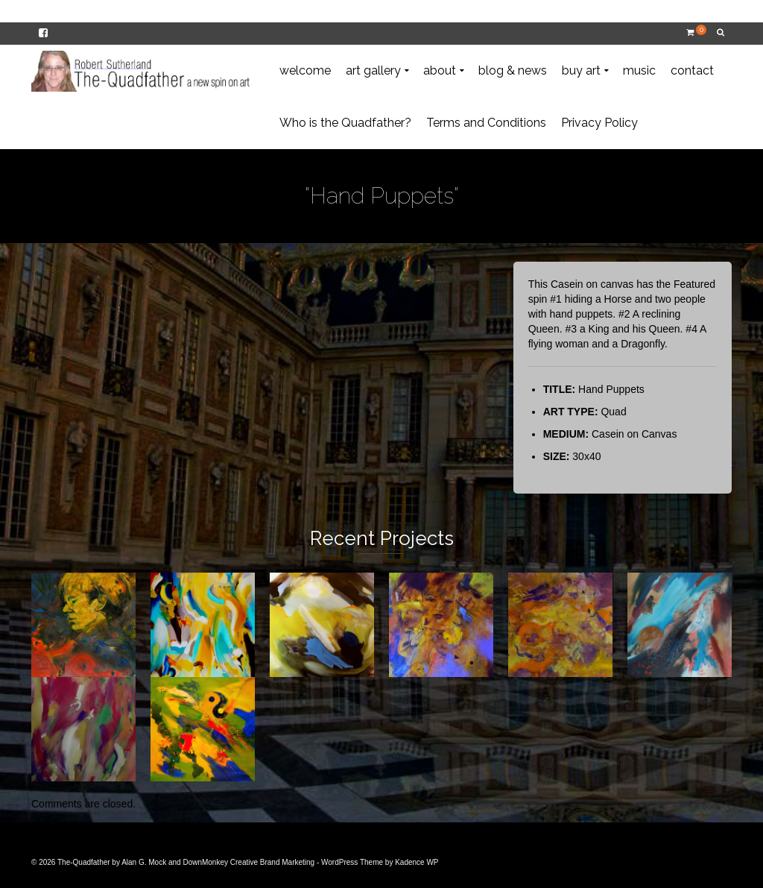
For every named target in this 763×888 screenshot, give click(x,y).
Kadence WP (416, 862)
